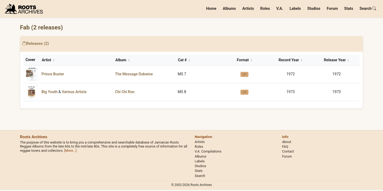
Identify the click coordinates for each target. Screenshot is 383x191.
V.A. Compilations (208, 151)
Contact (288, 151)
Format (244, 60)
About (286, 142)
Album (122, 60)
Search (368, 8)
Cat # (184, 60)
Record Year (291, 60)
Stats (348, 8)
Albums (229, 8)
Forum (332, 8)
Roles (265, 8)
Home (211, 8)
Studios (313, 8)
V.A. (279, 8)
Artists (248, 8)
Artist (48, 60)
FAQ (285, 147)
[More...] (70, 151)
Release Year (336, 60)
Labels (295, 8)
